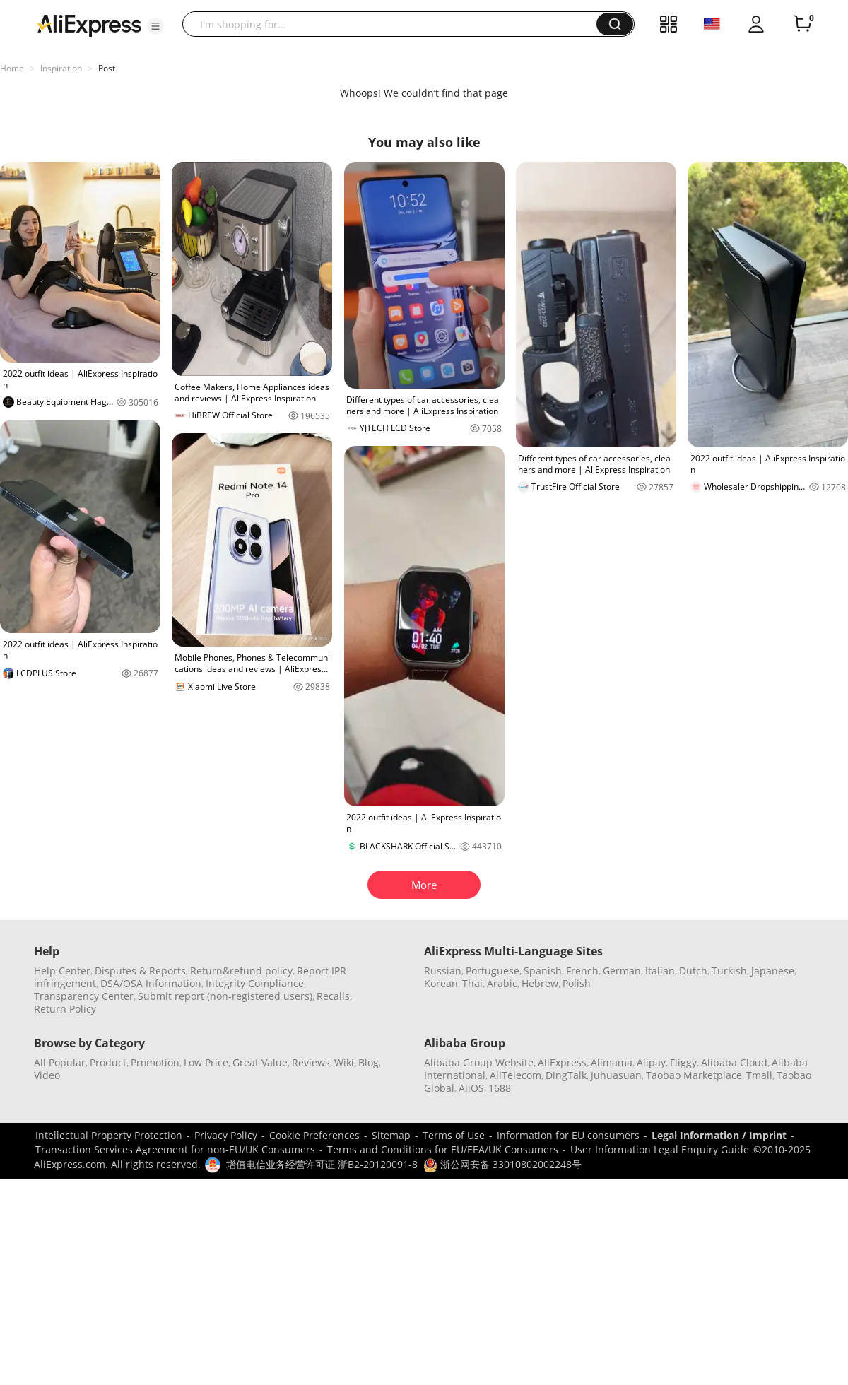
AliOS (471, 1088)
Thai (472, 983)
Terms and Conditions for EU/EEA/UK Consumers (442, 1149)
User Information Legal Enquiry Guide (659, 1149)
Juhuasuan (616, 1075)
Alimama (611, 1062)
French (582, 970)
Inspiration (61, 68)
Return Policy (65, 1008)
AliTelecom (515, 1075)
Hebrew (540, 983)
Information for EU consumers (568, 1135)
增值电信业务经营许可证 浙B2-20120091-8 (322, 1164)
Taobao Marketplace (694, 1075)
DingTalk (566, 1075)
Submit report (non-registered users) (225, 996)
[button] (155, 26)
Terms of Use (454, 1135)
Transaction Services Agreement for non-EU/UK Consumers (175, 1149)
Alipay (651, 1062)
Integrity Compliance (255, 983)
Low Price (206, 1062)
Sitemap (391, 1135)
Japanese (772, 970)
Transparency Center (84, 996)
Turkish (729, 970)
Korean (441, 983)
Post (106, 68)
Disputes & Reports (140, 970)
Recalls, (335, 996)
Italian (660, 970)
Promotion (155, 1062)
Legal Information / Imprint (719, 1135)
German (622, 970)
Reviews (311, 1062)
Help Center (62, 970)
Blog (368, 1062)
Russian (442, 970)
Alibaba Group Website (479, 1062)
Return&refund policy (241, 970)
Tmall (759, 1075)
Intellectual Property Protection (108, 1135)
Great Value (260, 1062)
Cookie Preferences (314, 1135)
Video (47, 1075)
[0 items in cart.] (802, 24)
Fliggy (683, 1062)
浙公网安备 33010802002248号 (502, 1164)
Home (12, 68)
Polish (577, 983)
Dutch (693, 970)
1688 (499, 1088)
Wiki (344, 1062)
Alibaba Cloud (734, 1062)
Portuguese (492, 970)
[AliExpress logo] (89, 25)
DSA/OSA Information (150, 983)
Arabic (502, 983)
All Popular (60, 1062)
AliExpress (562, 1062)
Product (108, 1062)
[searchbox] (394, 24)
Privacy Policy (225, 1135)
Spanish (543, 970)
